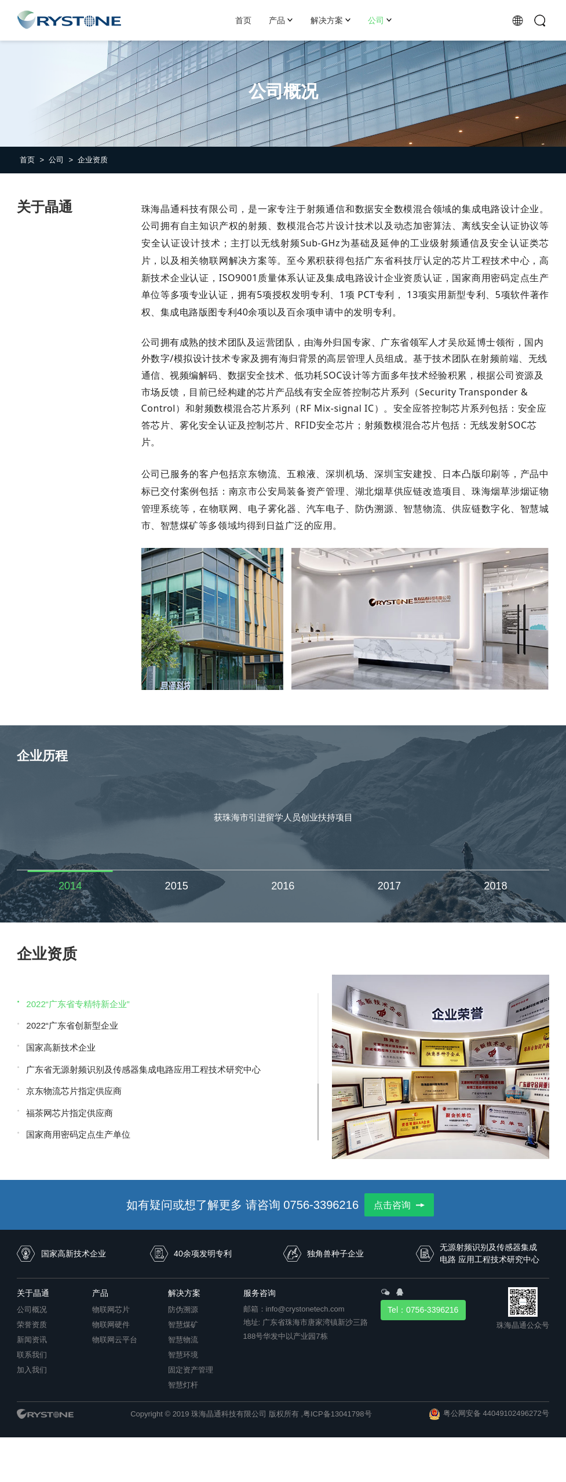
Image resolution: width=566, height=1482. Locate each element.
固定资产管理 (190, 1369)
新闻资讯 (32, 1339)
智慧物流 (183, 1339)
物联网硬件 (111, 1324)
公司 (61, 159)
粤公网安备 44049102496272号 (496, 1413)
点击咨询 (399, 1205)
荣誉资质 (32, 1324)
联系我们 (32, 1354)
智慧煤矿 (183, 1324)
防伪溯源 (183, 1309)
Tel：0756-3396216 (423, 1309)
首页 (32, 159)
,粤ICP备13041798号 (336, 1414)
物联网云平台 (114, 1339)
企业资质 (93, 159)
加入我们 (32, 1369)
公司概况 (32, 1309)
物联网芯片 (111, 1309)
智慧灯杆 (183, 1385)
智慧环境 (183, 1354)
